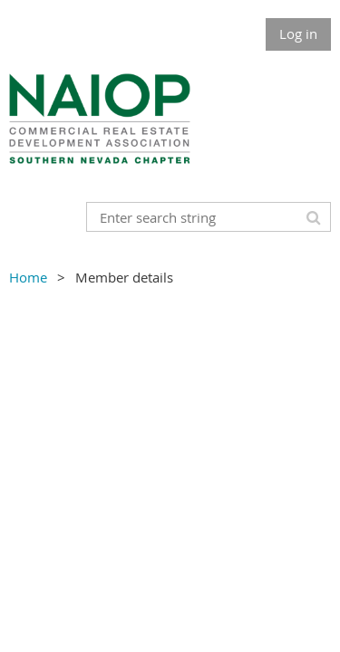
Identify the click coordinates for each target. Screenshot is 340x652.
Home (28, 277)
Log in (298, 33)
